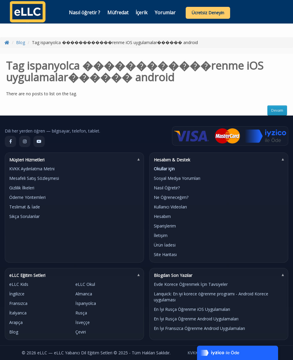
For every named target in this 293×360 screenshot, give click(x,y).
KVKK (192, 353)
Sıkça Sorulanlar (24, 216)
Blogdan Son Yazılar (173, 275)
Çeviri (80, 332)
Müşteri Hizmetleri (26, 160)
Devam (277, 110)
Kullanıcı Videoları (170, 207)
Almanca (83, 294)
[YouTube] (39, 141)
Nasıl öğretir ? (84, 12)
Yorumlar (165, 12)
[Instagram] (24, 141)
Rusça (81, 313)
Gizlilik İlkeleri (21, 188)
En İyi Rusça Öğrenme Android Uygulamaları (196, 319)
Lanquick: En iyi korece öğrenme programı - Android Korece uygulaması (211, 297)
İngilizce (16, 294)
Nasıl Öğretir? (167, 188)
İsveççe (82, 322)
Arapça (16, 322)
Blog (20, 42)
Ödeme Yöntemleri (27, 197)
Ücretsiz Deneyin (208, 12)
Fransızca (18, 303)
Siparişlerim (165, 226)
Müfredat (117, 12)
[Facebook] (10, 141)
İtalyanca (18, 313)
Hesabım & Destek (172, 160)
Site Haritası (165, 254)
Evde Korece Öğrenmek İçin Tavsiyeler (191, 284)
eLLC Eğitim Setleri (27, 275)
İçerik (142, 12)
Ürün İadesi (165, 245)
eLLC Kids (18, 284)
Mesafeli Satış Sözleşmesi (34, 178)
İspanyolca (85, 303)
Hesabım (162, 216)
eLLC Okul (85, 284)
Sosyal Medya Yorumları (177, 178)
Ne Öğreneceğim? (171, 197)
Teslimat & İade (24, 207)
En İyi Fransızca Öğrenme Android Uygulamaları (199, 328)
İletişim (161, 235)
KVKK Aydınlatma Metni (32, 169)
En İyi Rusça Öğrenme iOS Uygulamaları (192, 309)
